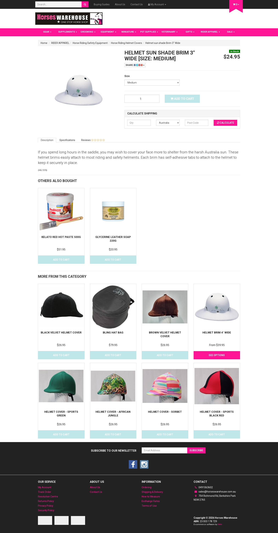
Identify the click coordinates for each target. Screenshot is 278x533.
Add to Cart (182, 98)
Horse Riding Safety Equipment (90, 43)
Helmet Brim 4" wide (216, 332)
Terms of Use (149, 505)
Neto (220, 524)
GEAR (47, 31)
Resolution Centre (48, 496)
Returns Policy (46, 501)
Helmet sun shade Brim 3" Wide (162, 43)
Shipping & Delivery (152, 492)
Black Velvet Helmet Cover (61, 332)
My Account (44, 487)
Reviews (93, 140)
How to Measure (151, 496)
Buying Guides (102, 4)
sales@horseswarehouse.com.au (215, 491)
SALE (231, 31)
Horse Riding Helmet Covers (126, 43)
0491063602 (203, 487)
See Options (217, 355)
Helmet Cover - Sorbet (165, 411)
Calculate (225, 122)
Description (47, 140)
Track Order (44, 492)
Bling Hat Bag (113, 332)
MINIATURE (128, 31)
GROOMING (88, 31)
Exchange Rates (151, 501)
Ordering (146, 487)
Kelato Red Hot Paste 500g (61, 237)
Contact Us (136, 4)
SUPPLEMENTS (67, 31)
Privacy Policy (45, 505)
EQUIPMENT (108, 31)
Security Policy (46, 510)
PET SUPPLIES (149, 31)
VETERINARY (170, 31)
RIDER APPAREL (210, 31)
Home (44, 43)
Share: (135, 65)
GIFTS (190, 31)
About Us (120, 4)
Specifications (67, 140)
